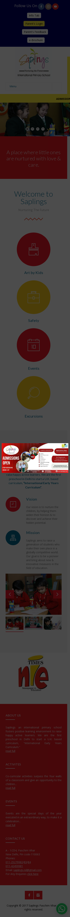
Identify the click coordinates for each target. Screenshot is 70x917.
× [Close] (65, 444)
